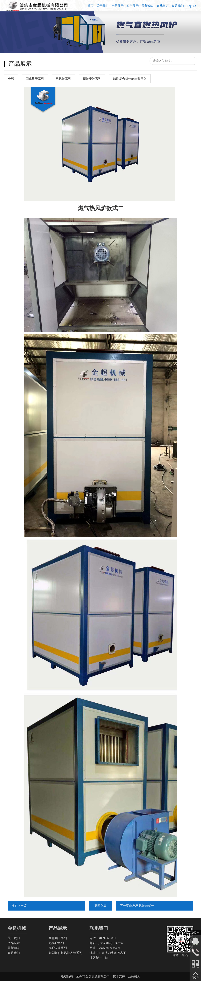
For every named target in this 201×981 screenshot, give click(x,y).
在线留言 (163, 5)
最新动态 (148, 5)
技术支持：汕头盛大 (126, 976)
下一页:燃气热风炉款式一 (137, 905)
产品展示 (117, 5)
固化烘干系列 (58, 938)
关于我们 (102, 5)
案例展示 (133, 5)
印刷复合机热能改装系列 (65, 953)
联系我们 (178, 5)
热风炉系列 (56, 943)
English (191, 5)
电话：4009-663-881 (103, 938)
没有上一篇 (19, 905)
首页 (90, 5)
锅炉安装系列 (58, 948)
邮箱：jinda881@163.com (106, 943)
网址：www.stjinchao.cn (105, 948)
